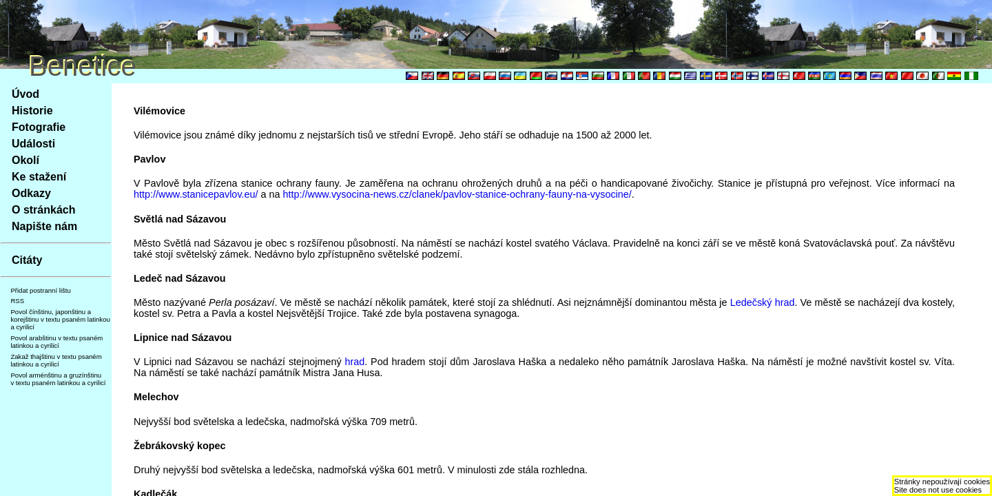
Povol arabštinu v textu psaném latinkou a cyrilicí (56, 341)
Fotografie (38, 127)
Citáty (27, 260)
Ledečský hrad (762, 302)
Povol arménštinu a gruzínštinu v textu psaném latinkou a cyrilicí (57, 378)
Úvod (25, 94)
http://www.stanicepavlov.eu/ (196, 194)
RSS (17, 300)
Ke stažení (39, 177)
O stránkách (43, 210)
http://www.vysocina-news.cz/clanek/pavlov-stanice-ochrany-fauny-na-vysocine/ (457, 194)
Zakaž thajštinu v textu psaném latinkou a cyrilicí (55, 360)
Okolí (25, 160)
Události (33, 143)
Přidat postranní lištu (40, 290)
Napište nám (44, 226)
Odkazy (31, 193)
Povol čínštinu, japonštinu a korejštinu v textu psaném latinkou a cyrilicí (60, 319)
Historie (32, 110)
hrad (354, 361)
